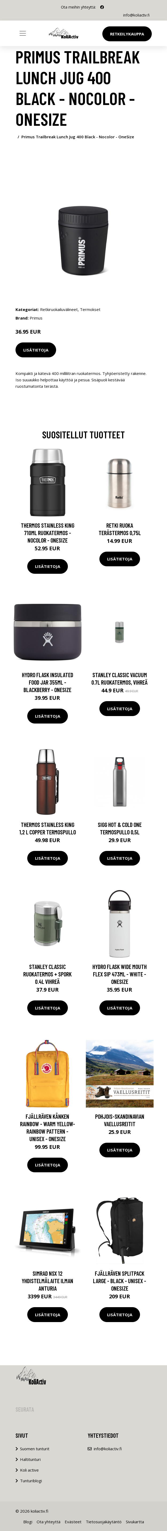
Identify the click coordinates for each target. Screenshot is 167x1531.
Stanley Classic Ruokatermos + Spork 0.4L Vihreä (47, 974)
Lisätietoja (35, 349)
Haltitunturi (30, 1459)
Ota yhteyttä (48, 1521)
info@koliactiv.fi (136, 15)
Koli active (29, 1469)
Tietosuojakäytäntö (104, 1521)
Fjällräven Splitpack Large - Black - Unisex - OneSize (119, 1281)
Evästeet (73, 1521)
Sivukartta (135, 1521)
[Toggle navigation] (22, 33)
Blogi (27, 1521)
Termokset (90, 309)
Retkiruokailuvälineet (59, 309)
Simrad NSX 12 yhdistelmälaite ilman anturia (47, 1281)
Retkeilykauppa (127, 34)
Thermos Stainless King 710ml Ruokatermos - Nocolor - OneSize (47, 532)
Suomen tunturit (34, 1448)
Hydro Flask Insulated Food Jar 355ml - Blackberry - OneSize (47, 682)
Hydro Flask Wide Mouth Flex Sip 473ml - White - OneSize (119, 974)
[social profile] (102, 7)
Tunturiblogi (31, 1480)
